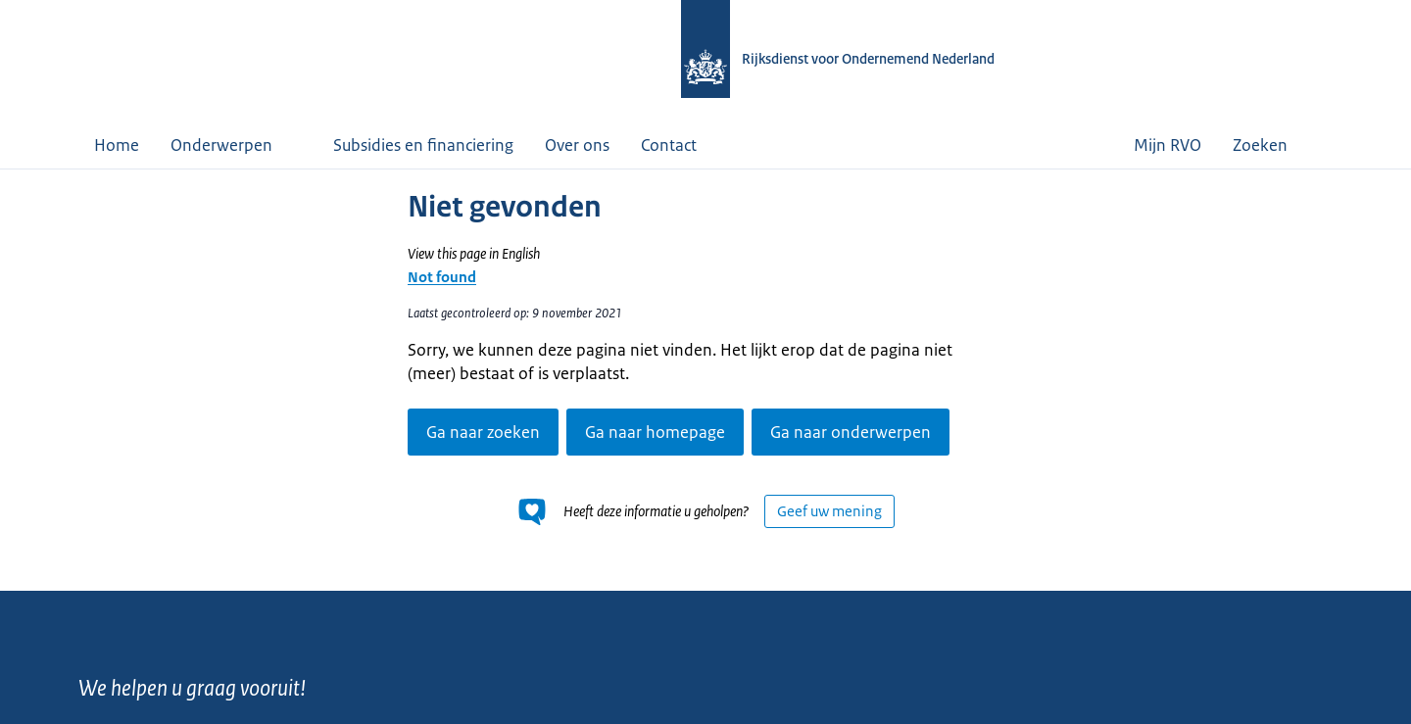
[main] (705, 380)
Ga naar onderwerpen (850, 432)
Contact (669, 145)
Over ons (577, 145)
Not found (442, 276)
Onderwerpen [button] (236, 145)
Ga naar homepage (655, 432)
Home (116, 145)
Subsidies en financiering (423, 145)
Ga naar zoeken (483, 432)
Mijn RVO (1167, 145)
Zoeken (1275, 145)
